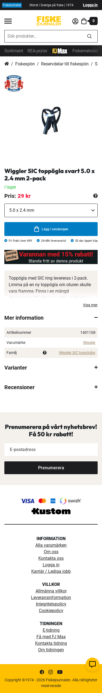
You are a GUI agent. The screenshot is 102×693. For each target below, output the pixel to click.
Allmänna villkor (51, 591)
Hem (6, 64)
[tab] (51, 318)
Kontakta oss (51, 558)
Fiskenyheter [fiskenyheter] (12, 5)
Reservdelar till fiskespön (65, 63)
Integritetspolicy (51, 604)
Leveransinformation (51, 597)
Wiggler (89, 342)
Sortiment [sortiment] (13, 50)
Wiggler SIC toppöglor (77, 352)
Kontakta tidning (51, 643)
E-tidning (51, 630)
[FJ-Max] (60, 50)
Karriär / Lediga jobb (51, 571)
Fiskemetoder (85, 50)
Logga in (90, 5)
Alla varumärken (51, 545)
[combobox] (43, 36)
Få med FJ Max (51, 636)
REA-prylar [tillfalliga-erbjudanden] (37, 50)
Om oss (51, 551)
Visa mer (90, 305)
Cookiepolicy (51, 610)
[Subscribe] (51, 467)
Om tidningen (51, 649)
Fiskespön (25, 63)
